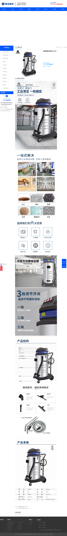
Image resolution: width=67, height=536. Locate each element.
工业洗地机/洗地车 (6, 52)
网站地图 (50, 534)
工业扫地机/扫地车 (6, 55)
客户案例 (21, 9)
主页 (61, 47)
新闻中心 (46, 9)
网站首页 (4, 9)
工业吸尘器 (5, 62)
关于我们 (37, 9)
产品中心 (12, 9)
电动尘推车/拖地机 (10, 523)
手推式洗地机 (5, 72)
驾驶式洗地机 (5, 75)
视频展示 (29, 9)
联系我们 (63, 9)
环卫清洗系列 (5, 65)
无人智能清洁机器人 (6, 88)
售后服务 (54, 9)
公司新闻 (30, 522)
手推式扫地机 (5, 78)
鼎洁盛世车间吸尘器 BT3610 (23, 508)
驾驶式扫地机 (5, 82)
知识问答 (30, 523)
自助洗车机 (5, 85)
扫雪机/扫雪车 (19, 525)
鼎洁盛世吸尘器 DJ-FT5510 (23, 506)
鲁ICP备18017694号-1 (44, 534)
